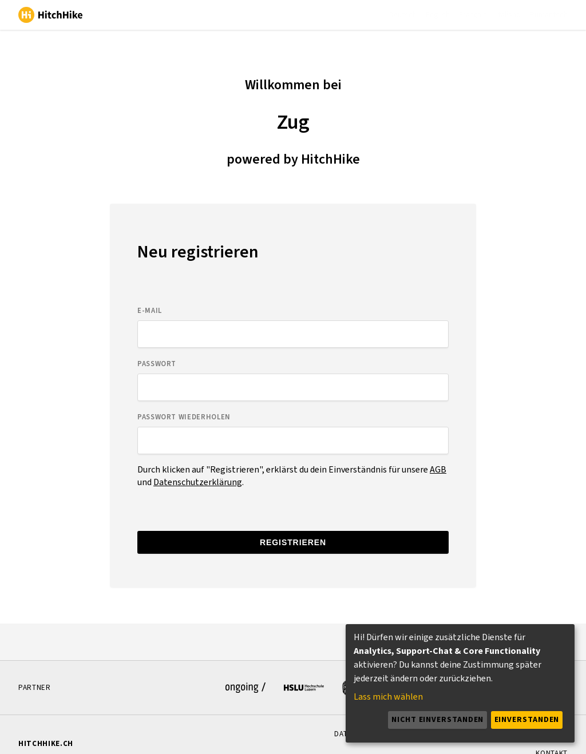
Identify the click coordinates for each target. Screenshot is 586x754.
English (438, 15)
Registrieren (293, 542)
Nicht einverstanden (437, 719)
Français (473, 15)
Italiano (508, 15)
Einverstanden (527, 719)
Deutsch (403, 15)
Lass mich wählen (388, 696)
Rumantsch (549, 15)
